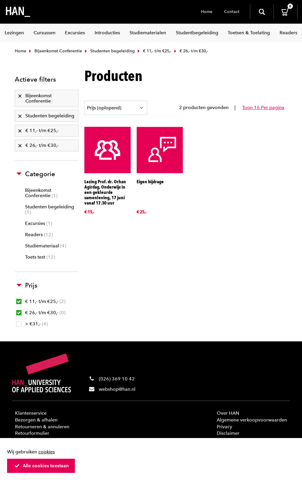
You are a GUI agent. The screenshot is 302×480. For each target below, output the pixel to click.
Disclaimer (228, 433)
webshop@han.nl (117, 389)
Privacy (224, 426)
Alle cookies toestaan (41, 465)
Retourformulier (32, 433)
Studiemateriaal (45, 246)
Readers (39, 234)
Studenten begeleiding (109, 50)
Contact (231, 11)
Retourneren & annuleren (42, 426)
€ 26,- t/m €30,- (40, 312)
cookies (46, 452)
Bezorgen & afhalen (36, 420)
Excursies (38, 223)
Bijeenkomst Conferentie (55, 50)
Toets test (40, 257)
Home (206, 11)
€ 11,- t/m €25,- (153, 50)
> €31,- (32, 324)
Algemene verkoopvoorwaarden (252, 420)
